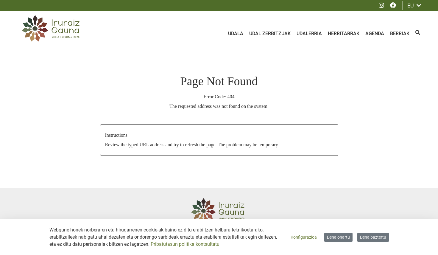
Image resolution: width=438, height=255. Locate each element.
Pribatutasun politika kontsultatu (185, 244)
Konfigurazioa (304, 237)
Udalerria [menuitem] (309, 33)
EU (414, 5)
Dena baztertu (373, 237)
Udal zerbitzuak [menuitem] (270, 33)
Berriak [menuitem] (399, 33)
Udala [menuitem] (235, 33)
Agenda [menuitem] (374, 33)
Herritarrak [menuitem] (343, 33)
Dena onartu (338, 237)
